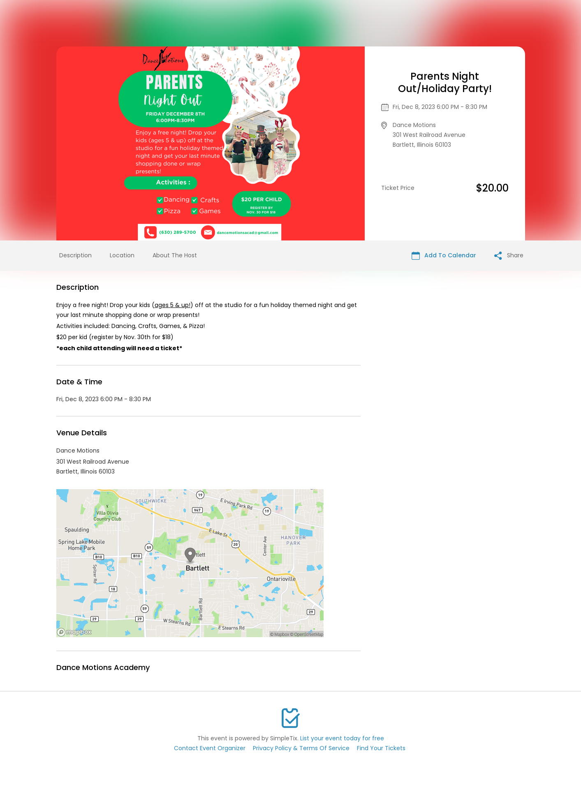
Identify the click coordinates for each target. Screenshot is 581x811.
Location (122, 255)
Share (508, 255)
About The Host (175, 255)
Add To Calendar (444, 255)
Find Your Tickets (381, 748)
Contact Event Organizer (209, 748)
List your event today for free (342, 738)
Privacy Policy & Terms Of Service (301, 748)
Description (75, 255)
